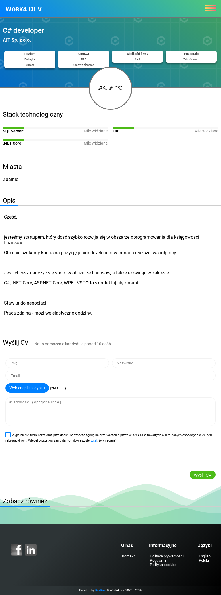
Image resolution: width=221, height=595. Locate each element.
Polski (204, 560)
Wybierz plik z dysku (27, 388)
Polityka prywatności (167, 556)
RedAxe (100, 590)
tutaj (94, 440)
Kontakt (128, 556)
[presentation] (48, 458)
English (205, 556)
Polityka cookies (163, 565)
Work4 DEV (23, 9)
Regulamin (158, 560)
